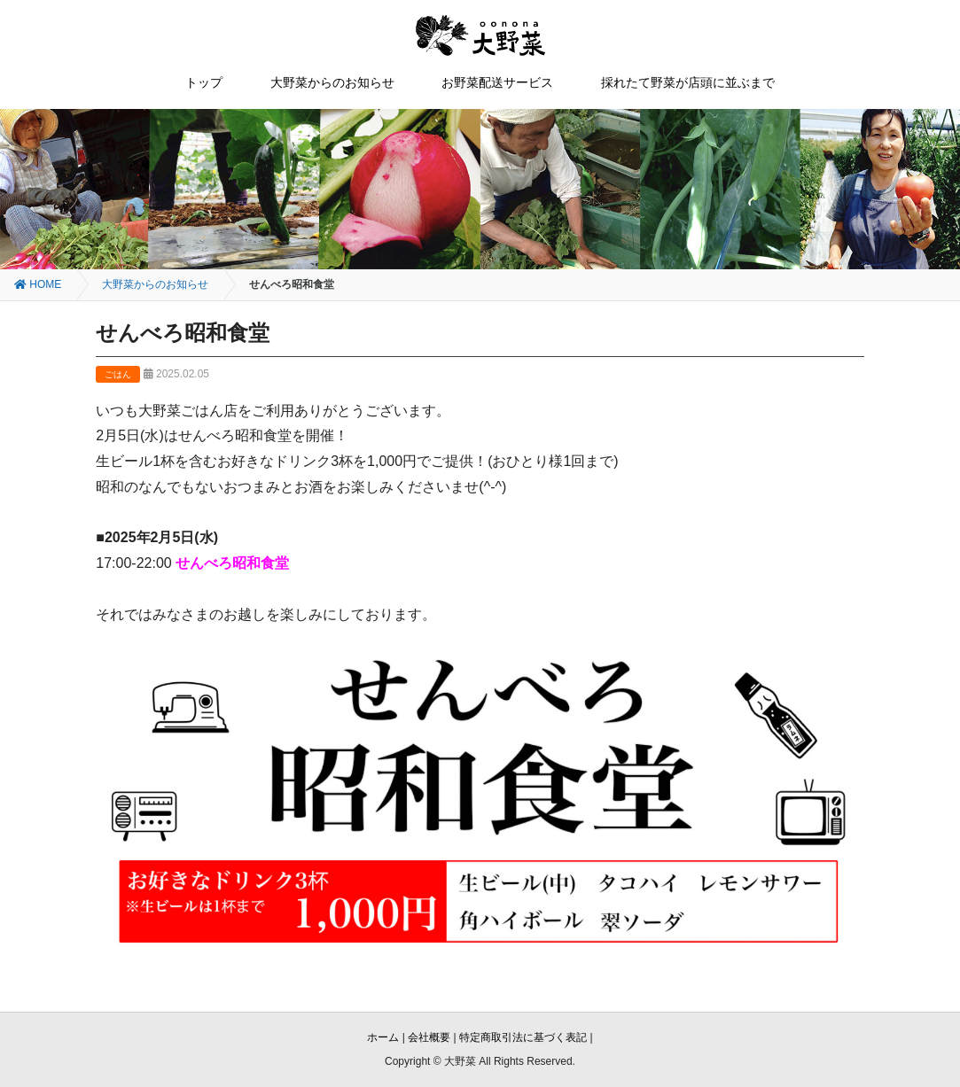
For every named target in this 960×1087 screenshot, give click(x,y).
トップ (203, 82)
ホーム (383, 1037)
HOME (37, 284)
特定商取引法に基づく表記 (523, 1037)
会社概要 (429, 1037)
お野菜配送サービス (497, 82)
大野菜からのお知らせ (332, 82)
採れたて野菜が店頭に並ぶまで (688, 82)
